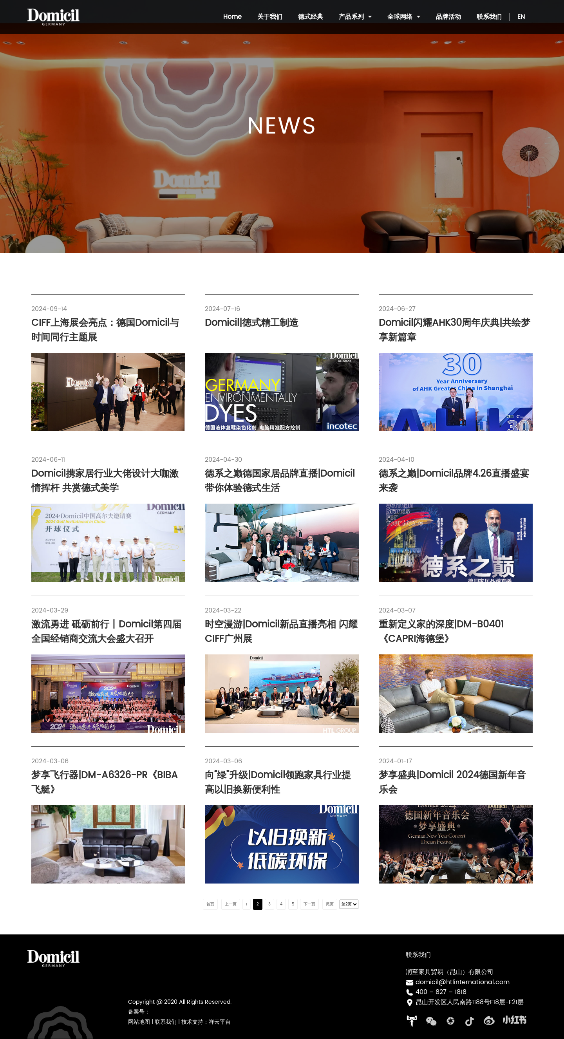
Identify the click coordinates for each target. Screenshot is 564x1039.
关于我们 (269, 17)
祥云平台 (220, 1021)
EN (521, 17)
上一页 (231, 904)
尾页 (330, 904)
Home (232, 17)
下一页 (309, 904)
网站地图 (139, 1021)
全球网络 (403, 17)
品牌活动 (448, 17)
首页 (210, 904)
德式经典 (310, 17)
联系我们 (489, 17)
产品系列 (355, 17)
